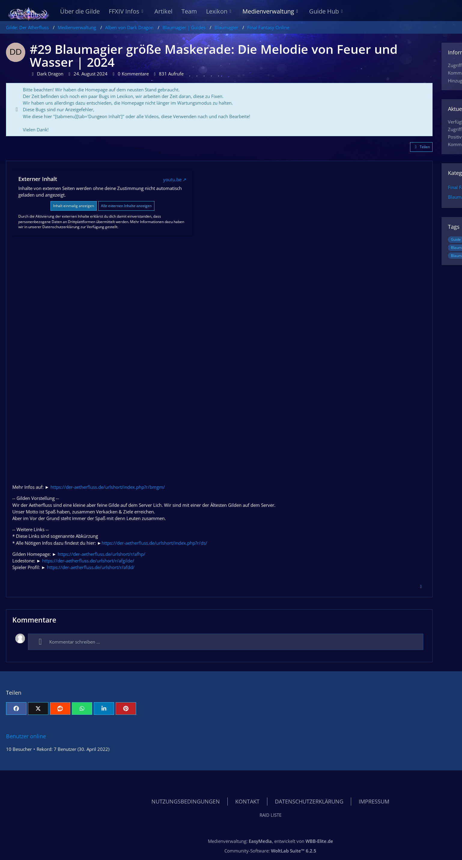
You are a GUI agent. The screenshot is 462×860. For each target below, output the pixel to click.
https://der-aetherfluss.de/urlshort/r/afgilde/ (88, 561)
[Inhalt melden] (420, 587)
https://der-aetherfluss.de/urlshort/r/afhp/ (101, 554)
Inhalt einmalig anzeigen (73, 205)
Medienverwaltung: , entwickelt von (270, 841)
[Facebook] (16, 708)
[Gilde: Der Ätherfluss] (28, 12)
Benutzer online (26, 736)
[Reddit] (60, 708)
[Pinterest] (126, 708)
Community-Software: (270, 851)
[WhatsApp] (82, 708)
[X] (38, 708)
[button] (104, 708)
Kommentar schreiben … (67, 642)
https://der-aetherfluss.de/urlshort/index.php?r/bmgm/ (107, 487)
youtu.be (172, 179)
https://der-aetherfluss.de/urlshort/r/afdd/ (91, 567)
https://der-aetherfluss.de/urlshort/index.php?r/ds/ (154, 543)
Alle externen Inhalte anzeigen (126, 205)
